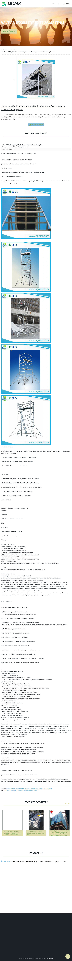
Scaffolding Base (63, 779)
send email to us (36, 125)
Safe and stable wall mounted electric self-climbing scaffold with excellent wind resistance (29, 788)
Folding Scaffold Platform (42, 779)
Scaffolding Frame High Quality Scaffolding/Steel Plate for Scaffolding (21, 790)
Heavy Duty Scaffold (6, 781)
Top (67, 956)
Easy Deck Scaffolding (64, 781)
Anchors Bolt (54, 781)
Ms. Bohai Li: (6, 861)
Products (12, 50)
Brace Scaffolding (17, 781)
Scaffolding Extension (29, 781)
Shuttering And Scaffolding (42, 781)
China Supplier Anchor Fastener (25, 779)
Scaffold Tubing (53, 779)
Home (5, 50)
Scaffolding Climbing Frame (8, 779)
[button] (53, 4)
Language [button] (66, 3)
